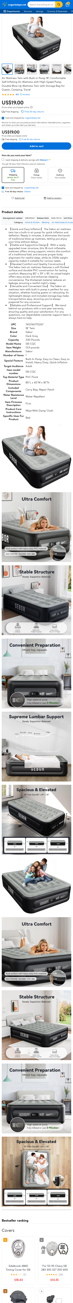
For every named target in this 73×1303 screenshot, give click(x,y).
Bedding (45, 222)
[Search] (59, 4)
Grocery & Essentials (57, 11)
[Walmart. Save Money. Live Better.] (14, 4)
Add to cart (36, 146)
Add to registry (53, 198)
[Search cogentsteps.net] (41, 4)
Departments (11, 11)
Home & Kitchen (32, 222)
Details (27, 191)
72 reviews (25, 94)
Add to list (18, 198)
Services (28, 11)
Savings (39, 11)
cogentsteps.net (32, 117)
